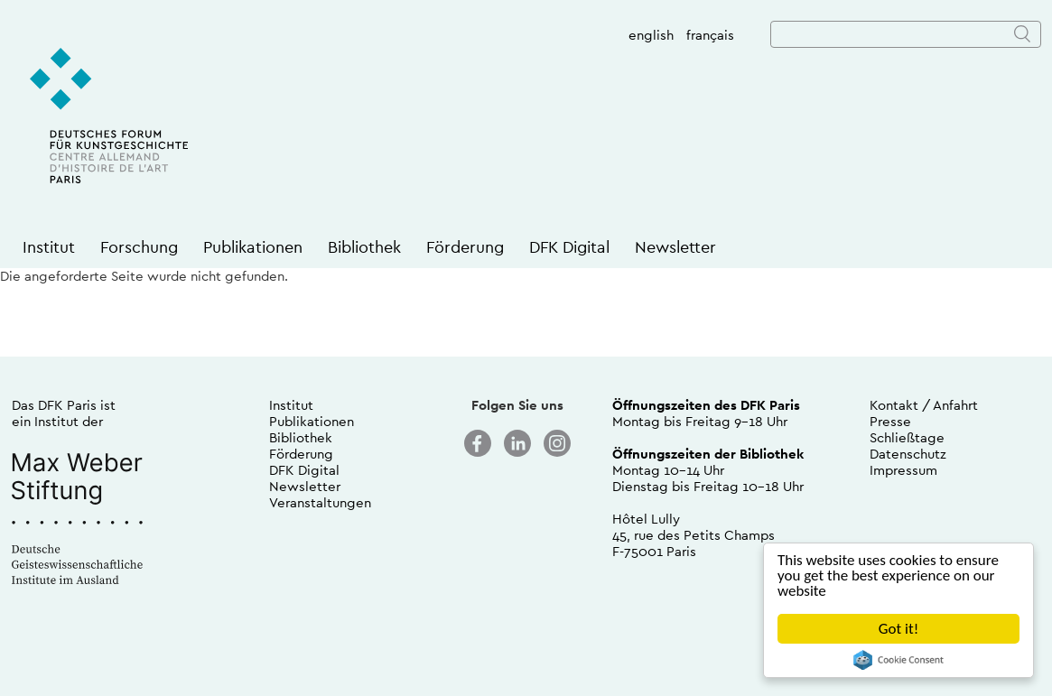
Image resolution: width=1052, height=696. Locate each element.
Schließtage (907, 437)
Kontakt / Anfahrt (924, 404)
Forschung (139, 247)
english (651, 34)
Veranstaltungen (320, 502)
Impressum (903, 469)
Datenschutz (908, 453)
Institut (49, 247)
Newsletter (675, 247)
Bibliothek (364, 247)
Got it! (898, 628)
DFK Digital (569, 247)
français (710, 34)
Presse (890, 421)
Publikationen (253, 247)
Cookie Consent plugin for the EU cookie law (898, 660)
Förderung (465, 247)
